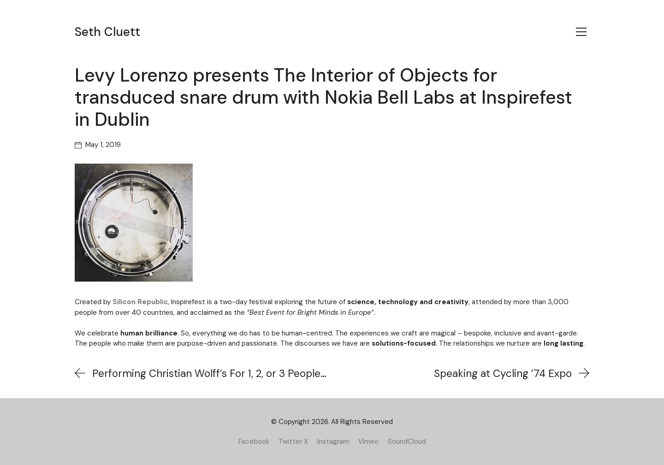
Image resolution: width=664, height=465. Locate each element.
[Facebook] (253, 441)
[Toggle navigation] (581, 32)
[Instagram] (333, 441)
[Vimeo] (368, 441)
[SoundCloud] (407, 441)
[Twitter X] (293, 441)
